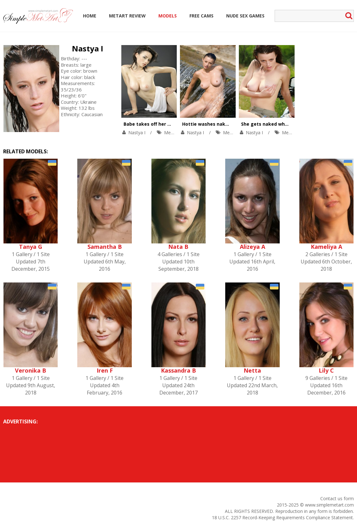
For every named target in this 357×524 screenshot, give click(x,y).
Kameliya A (326, 246)
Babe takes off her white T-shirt (160, 124)
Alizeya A (252, 246)
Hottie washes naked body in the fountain (230, 124)
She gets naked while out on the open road (290, 124)
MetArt (171, 132)
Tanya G (30, 246)
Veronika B (30, 370)
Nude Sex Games (245, 16)
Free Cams (201, 16)
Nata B (178, 246)
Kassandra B (178, 370)
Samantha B (104, 246)
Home (89, 16)
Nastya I (87, 48)
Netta (252, 370)
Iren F (105, 370)
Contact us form (337, 498)
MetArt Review (127, 16)
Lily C (326, 370)
